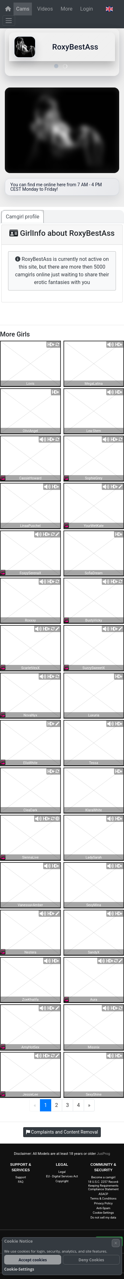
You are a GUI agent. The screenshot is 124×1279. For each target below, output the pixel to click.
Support (20, 1177)
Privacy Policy (103, 1203)
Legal (62, 1171)
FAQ (21, 1181)
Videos (45, 9)
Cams (22, 9)
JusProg (103, 1154)
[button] (109, 9)
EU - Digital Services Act (62, 1176)
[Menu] (9, 20)
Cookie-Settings (103, 1212)
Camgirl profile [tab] (22, 217)
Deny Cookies (91, 1259)
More (66, 9)
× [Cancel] (115, 1243)
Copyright (62, 1181)
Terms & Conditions (103, 1198)
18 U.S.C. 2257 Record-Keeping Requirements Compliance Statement (103, 1185)
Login (86, 9)
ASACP (103, 1194)
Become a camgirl (103, 1177)
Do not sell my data (103, 1217)
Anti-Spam (103, 1208)
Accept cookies (33, 1259)
